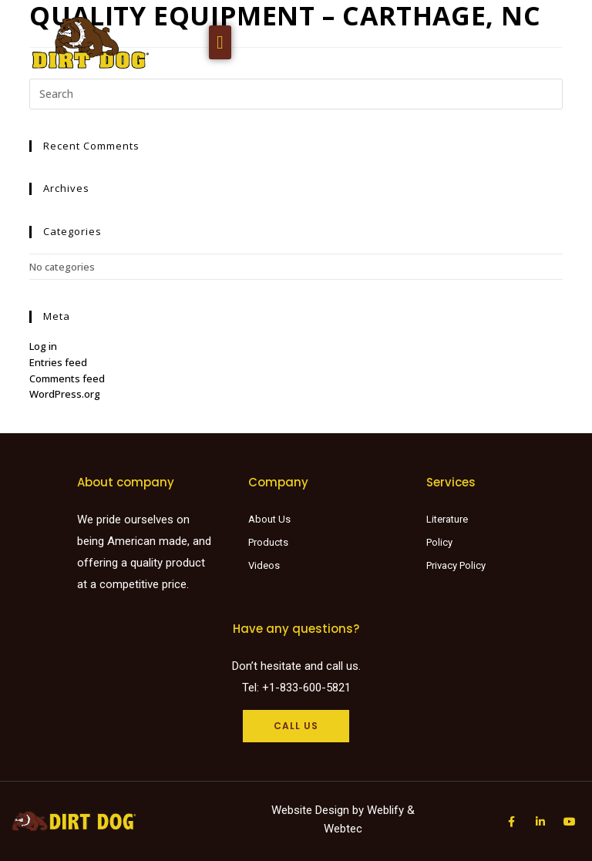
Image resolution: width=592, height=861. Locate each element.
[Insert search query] (295, 94)
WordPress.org (64, 394)
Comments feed (67, 378)
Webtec (343, 829)
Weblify (385, 810)
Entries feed (58, 362)
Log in (43, 346)
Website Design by (319, 810)
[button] (220, 42)
